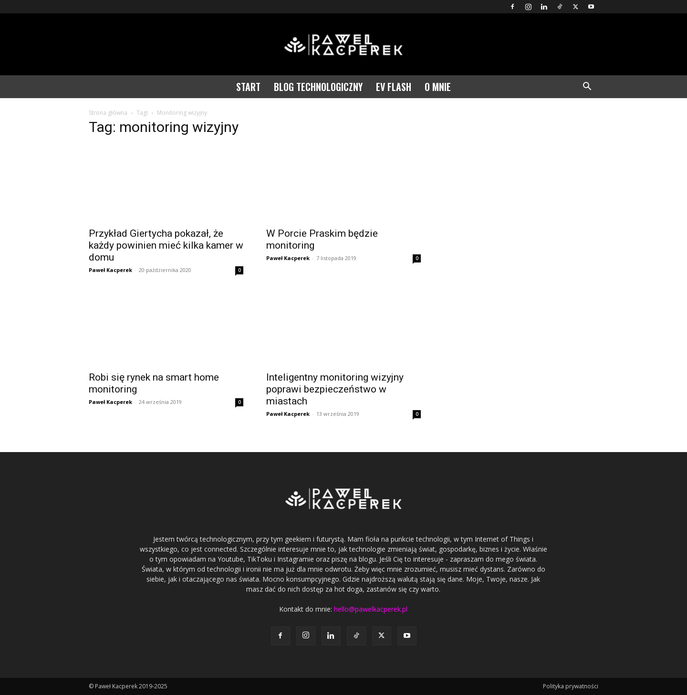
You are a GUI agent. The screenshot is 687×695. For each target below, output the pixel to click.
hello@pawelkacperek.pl (370, 609)
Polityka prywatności (570, 686)
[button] (586, 87)
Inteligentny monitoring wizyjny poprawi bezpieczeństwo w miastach (335, 389)
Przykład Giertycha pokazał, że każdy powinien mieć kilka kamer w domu (166, 245)
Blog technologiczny (318, 87)
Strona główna (108, 113)
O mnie (438, 87)
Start (248, 87)
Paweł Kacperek (110, 269)
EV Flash (393, 87)
